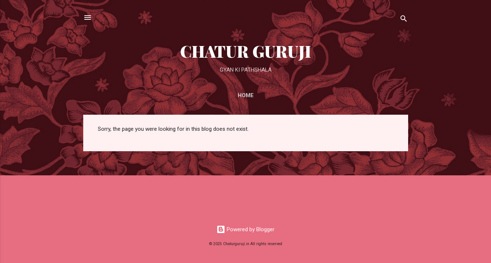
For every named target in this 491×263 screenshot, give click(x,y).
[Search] (403, 20)
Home (246, 95)
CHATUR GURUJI (245, 51)
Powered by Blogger (245, 229)
